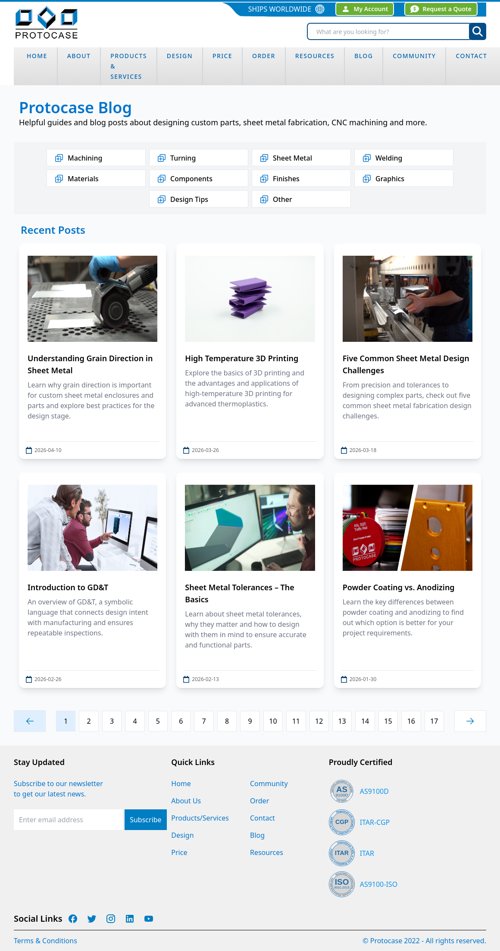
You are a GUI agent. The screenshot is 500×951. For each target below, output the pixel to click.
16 (411, 721)
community (414, 56)
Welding (382, 158)
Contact (471, 56)
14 (365, 721)
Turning (176, 158)
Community (269, 783)
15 (388, 721)
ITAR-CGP (375, 822)
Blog (257, 835)
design (180, 56)
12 (319, 721)
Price (222, 56)
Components (184, 178)
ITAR (367, 853)
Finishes (279, 178)
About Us (186, 800)
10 (273, 721)
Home (181, 783)
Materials (76, 178)
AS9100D (374, 791)
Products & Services (128, 66)
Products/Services (200, 818)
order (263, 56)
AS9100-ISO (378, 884)
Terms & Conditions (45, 940)
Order (259, 800)
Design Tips (182, 199)
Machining (78, 158)
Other (275, 199)
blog (363, 56)
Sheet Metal (285, 158)
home (37, 56)
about (79, 56)
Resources (315, 56)
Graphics (383, 178)
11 (296, 721)
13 (342, 721)
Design (182, 835)
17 (434, 721)
